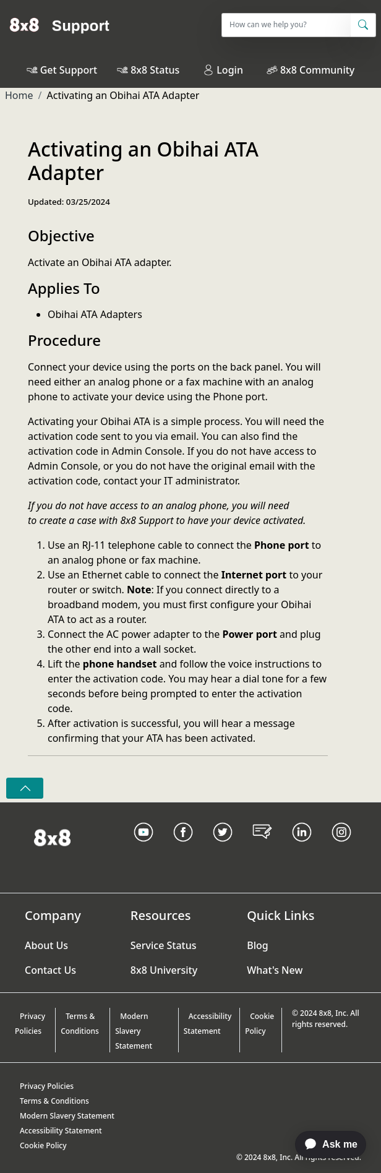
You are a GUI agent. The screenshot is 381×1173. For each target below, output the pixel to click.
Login (223, 70)
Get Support (68, 70)
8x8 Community (317, 70)
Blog (257, 945)
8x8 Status (155, 70)
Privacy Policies (30, 1023)
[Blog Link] (262, 847)
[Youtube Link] (143, 847)
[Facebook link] (183, 847)
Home (19, 95)
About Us (46, 945)
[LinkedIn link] (302, 847)
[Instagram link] (341, 847)
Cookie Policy (259, 1023)
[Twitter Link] (223, 847)
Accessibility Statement (208, 1023)
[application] (324, 1144)
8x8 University (164, 970)
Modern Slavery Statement (133, 1031)
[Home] (59, 25)
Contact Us (50, 970)
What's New (274, 970)
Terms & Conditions (80, 1023)
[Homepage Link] (52, 836)
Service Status (164, 945)
